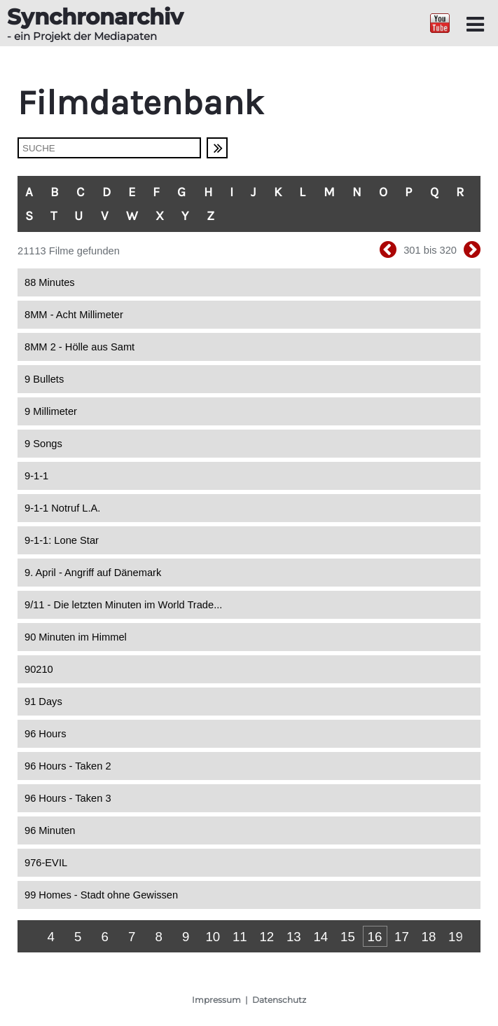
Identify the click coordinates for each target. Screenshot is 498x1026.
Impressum (216, 999)
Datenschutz (279, 999)
